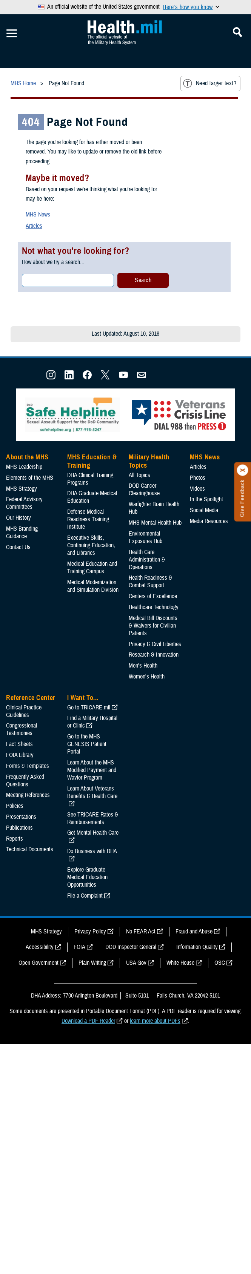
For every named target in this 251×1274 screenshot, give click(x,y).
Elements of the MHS (29, 478)
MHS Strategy (21, 489)
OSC (219, 963)
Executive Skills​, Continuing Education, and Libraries (91, 545)
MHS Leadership (24, 467)
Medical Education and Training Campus (92, 567)
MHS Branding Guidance (22, 532)
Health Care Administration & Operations (147, 559)
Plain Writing (92, 963)
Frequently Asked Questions (25, 780)
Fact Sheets (19, 744)
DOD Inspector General (130, 947)
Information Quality (197, 947)
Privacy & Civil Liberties (155, 644)
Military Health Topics (149, 461)
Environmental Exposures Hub (145, 537)
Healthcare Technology (154, 607)
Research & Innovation (154, 654)
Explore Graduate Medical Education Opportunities (87, 877)
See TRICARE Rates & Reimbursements (92, 818)
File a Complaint (85, 895)
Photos (197, 478)
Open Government (38, 963)
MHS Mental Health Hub (155, 522)
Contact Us (18, 547)
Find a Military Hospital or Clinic (92, 721)
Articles (34, 226)
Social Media (204, 510)
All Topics (139, 475)
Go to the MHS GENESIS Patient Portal (86, 744)
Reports (14, 839)
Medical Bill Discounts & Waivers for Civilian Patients (153, 625)
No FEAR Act (141, 931)
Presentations (21, 817)
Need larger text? (209, 83)
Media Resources (209, 521)
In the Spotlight (206, 499)
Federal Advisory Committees (24, 503)
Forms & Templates (27, 766)
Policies (14, 806)
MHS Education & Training (92, 461)
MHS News (38, 214)
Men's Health (143, 665)
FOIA (79, 947)
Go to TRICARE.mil (88, 707)
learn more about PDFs (155, 1021)
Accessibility (40, 947)
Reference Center (30, 698)
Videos (197, 489)
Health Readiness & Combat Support (150, 581)
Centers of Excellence (153, 596)
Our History (18, 518)
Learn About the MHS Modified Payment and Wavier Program (91, 770)
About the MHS (27, 457)
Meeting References (28, 795)
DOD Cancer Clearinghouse (144, 489)
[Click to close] (242, 470)
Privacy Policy (90, 931)
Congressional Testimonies (21, 729)
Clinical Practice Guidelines (24, 711)
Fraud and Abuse (194, 931)
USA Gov (136, 963)
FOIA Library (20, 755)
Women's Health (147, 676)
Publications (19, 828)
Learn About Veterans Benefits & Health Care (92, 792)
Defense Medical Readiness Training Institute (88, 519)
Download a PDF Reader (88, 1021)
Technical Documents (29, 849)
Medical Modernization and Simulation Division (93, 586)
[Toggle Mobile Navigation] (11, 33)
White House (180, 963)
